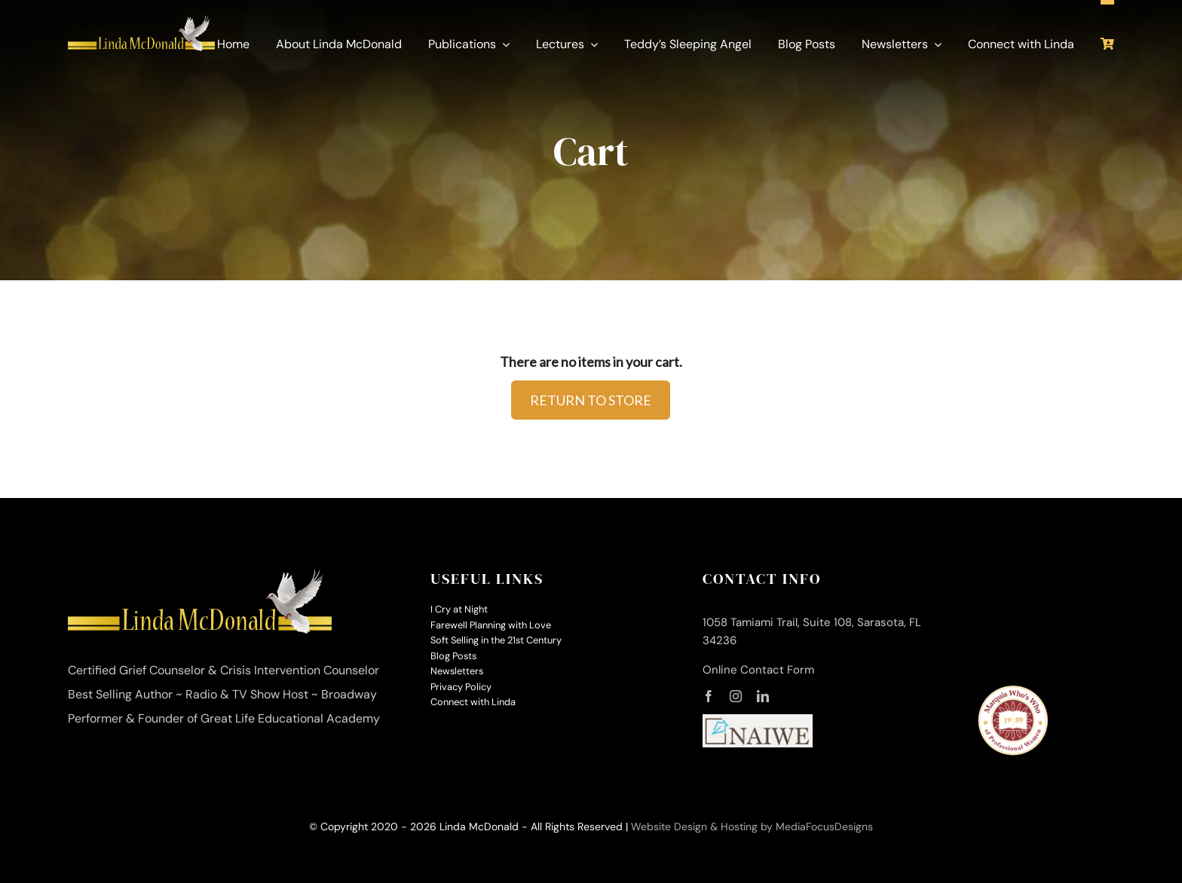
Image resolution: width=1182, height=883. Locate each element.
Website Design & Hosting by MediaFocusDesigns (752, 826)
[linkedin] (763, 696)
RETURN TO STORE (590, 400)
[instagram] (736, 696)
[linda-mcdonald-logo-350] (141, 22)
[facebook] (709, 696)
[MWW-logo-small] (1012, 691)
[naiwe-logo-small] (758, 722)
